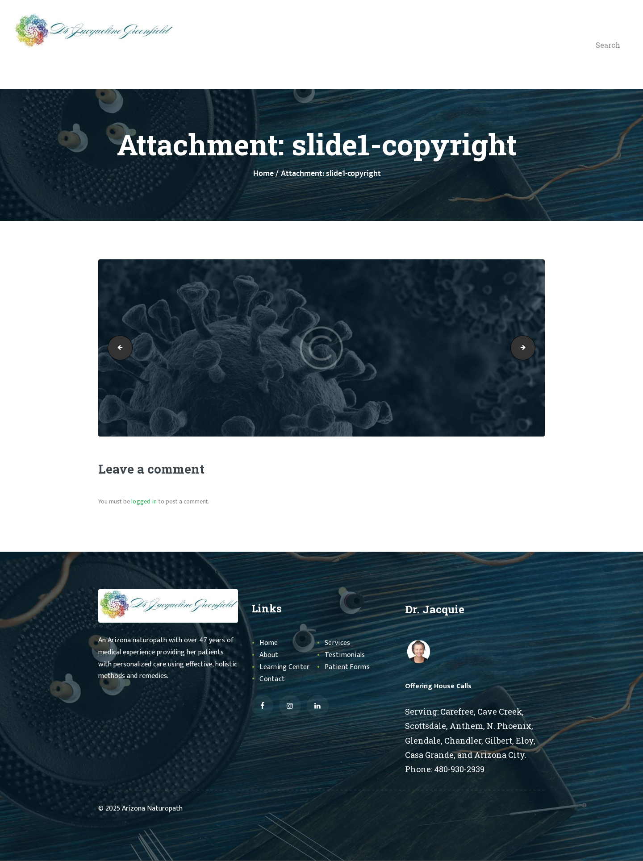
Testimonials (346, 654)
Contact (272, 679)
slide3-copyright (532, 348)
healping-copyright (117, 348)
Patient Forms (348, 667)
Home (263, 174)
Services (338, 642)
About (269, 654)
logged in (143, 501)
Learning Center (286, 667)
